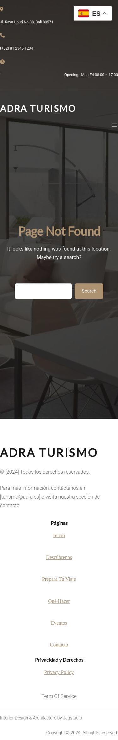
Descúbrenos (59, 557)
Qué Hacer (59, 601)
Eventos (59, 623)
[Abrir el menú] (114, 125)
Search (89, 291)
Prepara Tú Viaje (59, 579)
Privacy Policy (59, 672)
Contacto (59, 644)
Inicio (59, 535)
